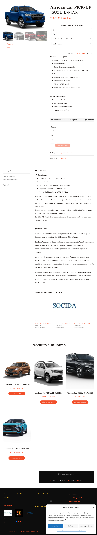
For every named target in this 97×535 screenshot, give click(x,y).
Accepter (55, 526)
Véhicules (71, 152)
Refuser (70, 526)
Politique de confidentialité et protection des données (71, 531)
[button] (93, 508)
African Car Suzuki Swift (62, 324)
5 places (63, 152)
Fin (52, 135)
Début (53, 126)
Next (9, 47)
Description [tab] (8, 171)
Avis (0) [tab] (6, 186)
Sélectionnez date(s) (17, 394)
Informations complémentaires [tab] (10, 178)
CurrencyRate (79, 53)
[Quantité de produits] (52, 145)
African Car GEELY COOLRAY (44, 324)
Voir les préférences (86, 526)
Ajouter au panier (62, 145)
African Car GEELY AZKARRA (83, 324)
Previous (10, 44)
